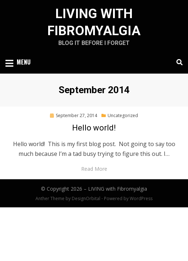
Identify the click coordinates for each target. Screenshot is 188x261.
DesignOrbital (86, 198)
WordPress (141, 198)
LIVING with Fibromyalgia (117, 188)
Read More (94, 168)
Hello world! (94, 127)
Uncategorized (123, 115)
